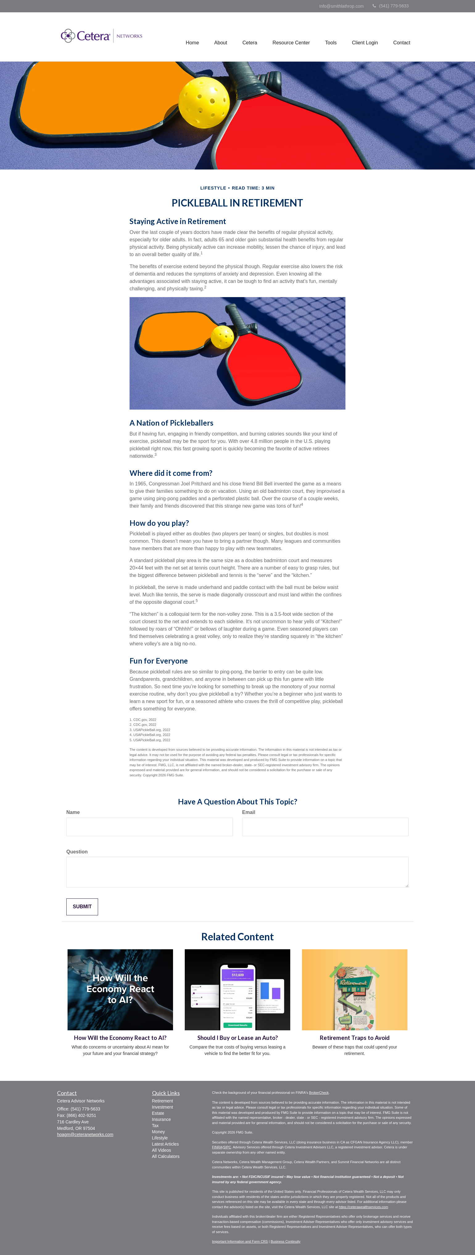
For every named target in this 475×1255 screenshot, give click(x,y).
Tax (155, 1125)
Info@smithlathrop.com (341, 6)
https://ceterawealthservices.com (363, 1207)
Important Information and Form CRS (240, 1241)
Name (73, 812)
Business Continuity (285, 1241)
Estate (158, 1113)
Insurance (161, 1119)
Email (248, 812)
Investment (162, 1107)
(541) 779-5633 (391, 5)
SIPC (227, 1147)
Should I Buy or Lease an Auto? (237, 1037)
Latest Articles (165, 1144)
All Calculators (166, 1156)
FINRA (217, 1147)
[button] (220, 37)
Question (77, 851)
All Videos (161, 1150)
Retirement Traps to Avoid (355, 1037)
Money (158, 1131)
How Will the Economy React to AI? (120, 1037)
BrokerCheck (319, 1092)
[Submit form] (82, 906)
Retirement (162, 1100)
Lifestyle (160, 1137)
